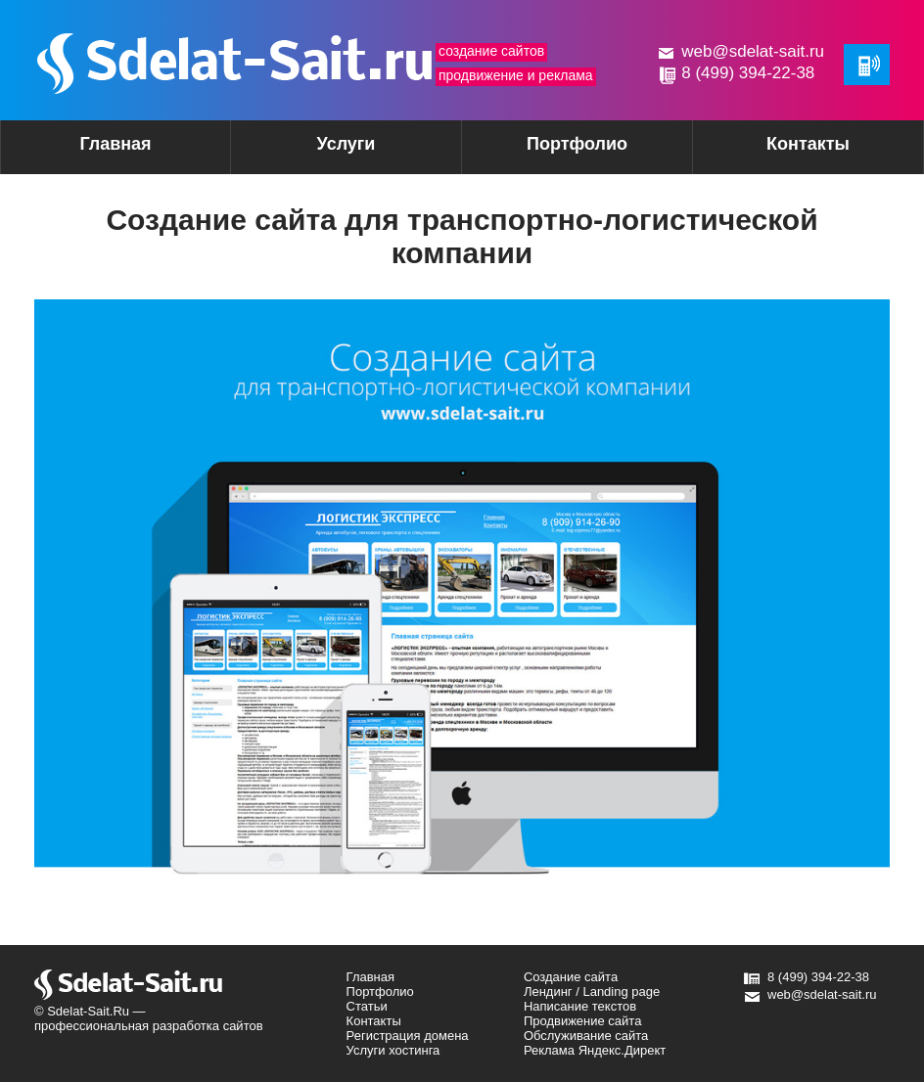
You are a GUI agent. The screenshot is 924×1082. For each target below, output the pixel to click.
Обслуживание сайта (586, 1035)
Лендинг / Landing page (592, 991)
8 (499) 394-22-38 (747, 73)
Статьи (367, 1006)
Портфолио (577, 144)
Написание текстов (580, 1006)
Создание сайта (571, 976)
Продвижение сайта (583, 1021)
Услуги (312, 150)
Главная (115, 144)
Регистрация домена (407, 1035)
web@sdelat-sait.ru (752, 51)
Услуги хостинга (393, 1050)
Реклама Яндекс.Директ (595, 1050)
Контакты (808, 144)
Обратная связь (867, 64)
